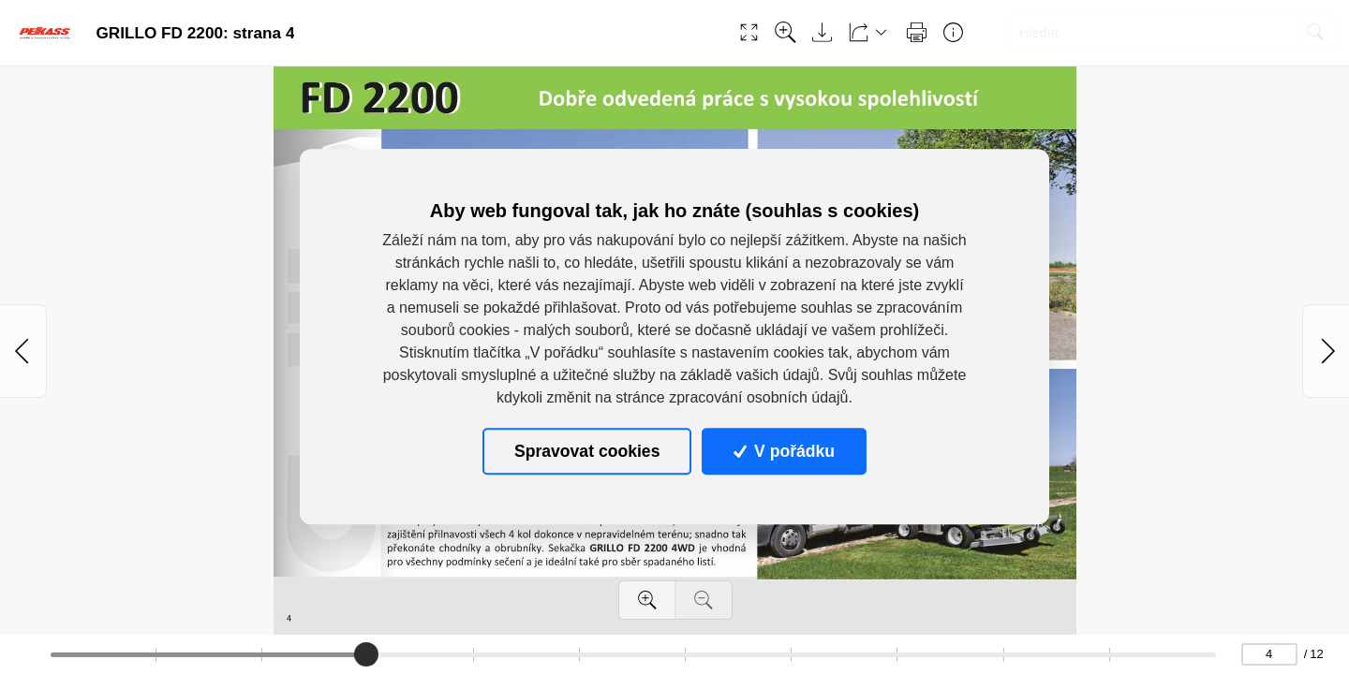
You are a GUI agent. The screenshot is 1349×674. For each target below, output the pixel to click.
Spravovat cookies (587, 451)
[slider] (366, 654)
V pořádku (784, 451)
